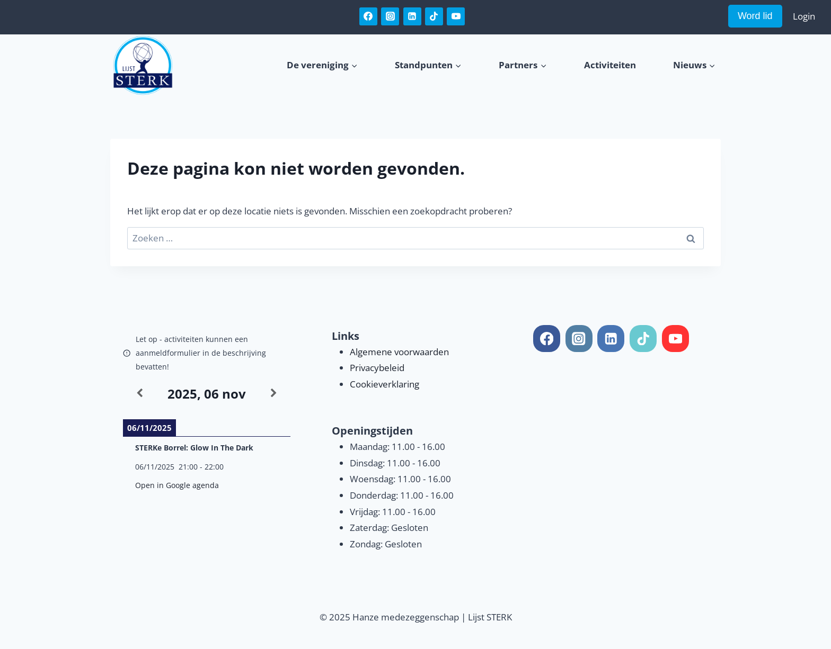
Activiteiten (610, 65)
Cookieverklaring (384, 384)
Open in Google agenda (177, 485)
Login (804, 16)
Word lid (755, 16)
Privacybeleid (377, 368)
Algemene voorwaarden (399, 352)
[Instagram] (390, 16)
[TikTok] (434, 16)
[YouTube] (456, 16)
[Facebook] (368, 16)
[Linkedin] (412, 16)
